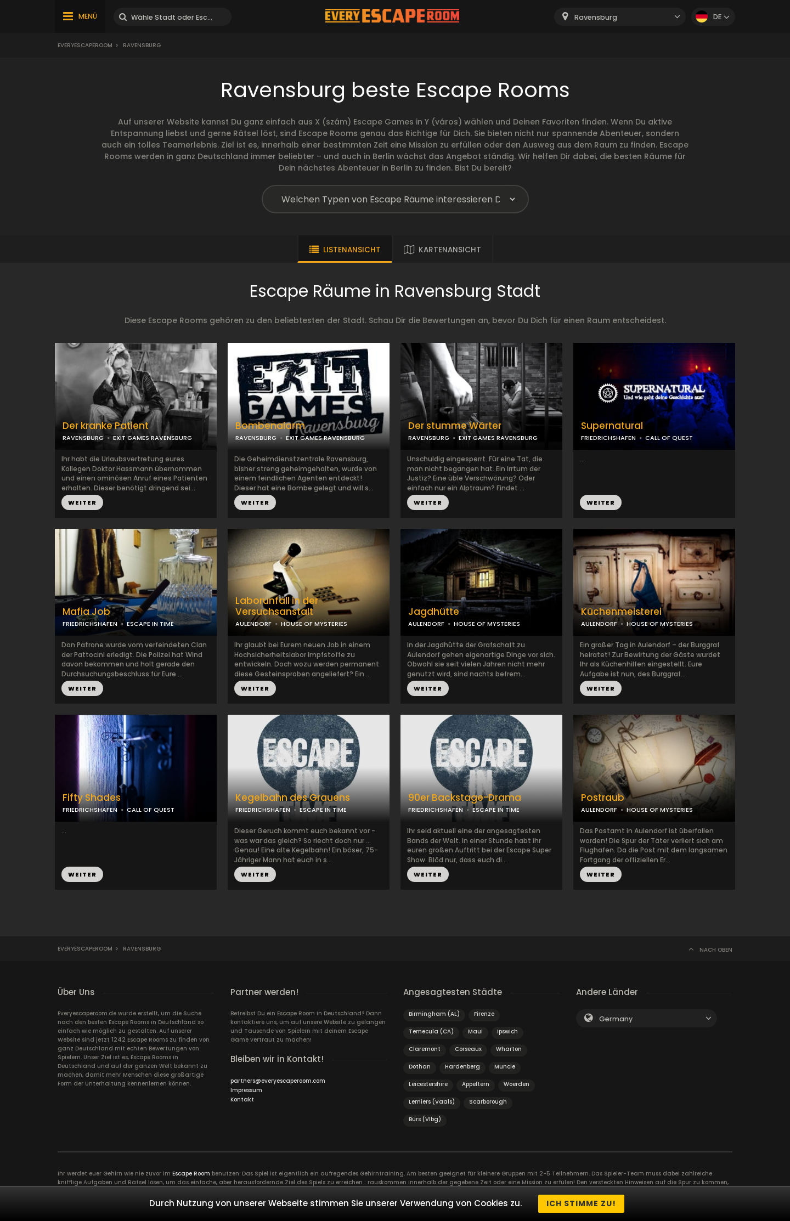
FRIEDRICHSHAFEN (608, 437)
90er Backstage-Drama (464, 798)
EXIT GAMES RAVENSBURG (152, 437)
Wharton (509, 1049)
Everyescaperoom (85, 45)
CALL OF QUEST (669, 437)
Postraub (602, 798)
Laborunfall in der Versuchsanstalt (276, 606)
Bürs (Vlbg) (425, 1119)
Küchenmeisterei (621, 612)
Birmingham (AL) (434, 1014)
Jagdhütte (433, 612)
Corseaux (468, 1049)
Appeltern (475, 1084)
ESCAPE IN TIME (150, 623)
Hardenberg (462, 1066)
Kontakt (242, 1099)
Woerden (516, 1084)
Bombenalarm (270, 426)
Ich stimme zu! (581, 1203)
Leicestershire (428, 1084)
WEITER (82, 502)
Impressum (246, 1090)
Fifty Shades (92, 798)
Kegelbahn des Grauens (292, 798)
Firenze (484, 1014)
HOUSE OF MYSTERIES (314, 623)
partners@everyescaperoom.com (277, 1081)
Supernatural (612, 426)
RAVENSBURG (83, 437)
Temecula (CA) (431, 1031)
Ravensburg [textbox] (595, 17)
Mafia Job (86, 612)
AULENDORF (253, 623)
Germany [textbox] (616, 1019)
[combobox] (620, 17)
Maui (475, 1031)
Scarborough (488, 1102)
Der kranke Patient (106, 426)
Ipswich (507, 1031)
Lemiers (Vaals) (432, 1102)
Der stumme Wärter (454, 426)
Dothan (420, 1066)
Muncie (504, 1066)
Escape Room (191, 1173)
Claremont (425, 1049)
